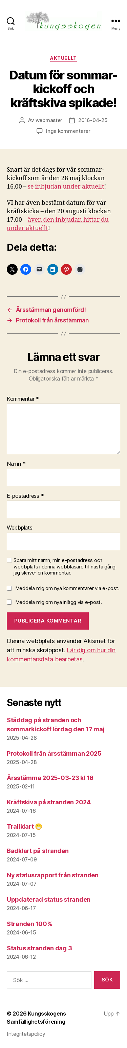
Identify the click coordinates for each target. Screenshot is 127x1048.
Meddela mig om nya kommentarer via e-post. (67, 588)
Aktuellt (63, 58)
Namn (16, 464)
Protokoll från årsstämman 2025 (54, 753)
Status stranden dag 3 (39, 948)
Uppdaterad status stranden (48, 899)
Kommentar (23, 399)
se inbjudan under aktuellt (66, 187)
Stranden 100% (29, 923)
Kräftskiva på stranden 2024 (49, 802)
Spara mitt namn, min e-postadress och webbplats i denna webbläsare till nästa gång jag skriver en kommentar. (64, 566)
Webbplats (20, 528)
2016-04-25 (92, 120)
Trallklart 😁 (24, 826)
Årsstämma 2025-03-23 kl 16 (50, 777)
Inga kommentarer (68, 131)
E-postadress (25, 496)
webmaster (49, 120)
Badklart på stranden (38, 850)
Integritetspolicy (26, 1033)
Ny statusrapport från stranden (53, 875)
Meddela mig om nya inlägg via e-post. (58, 602)
